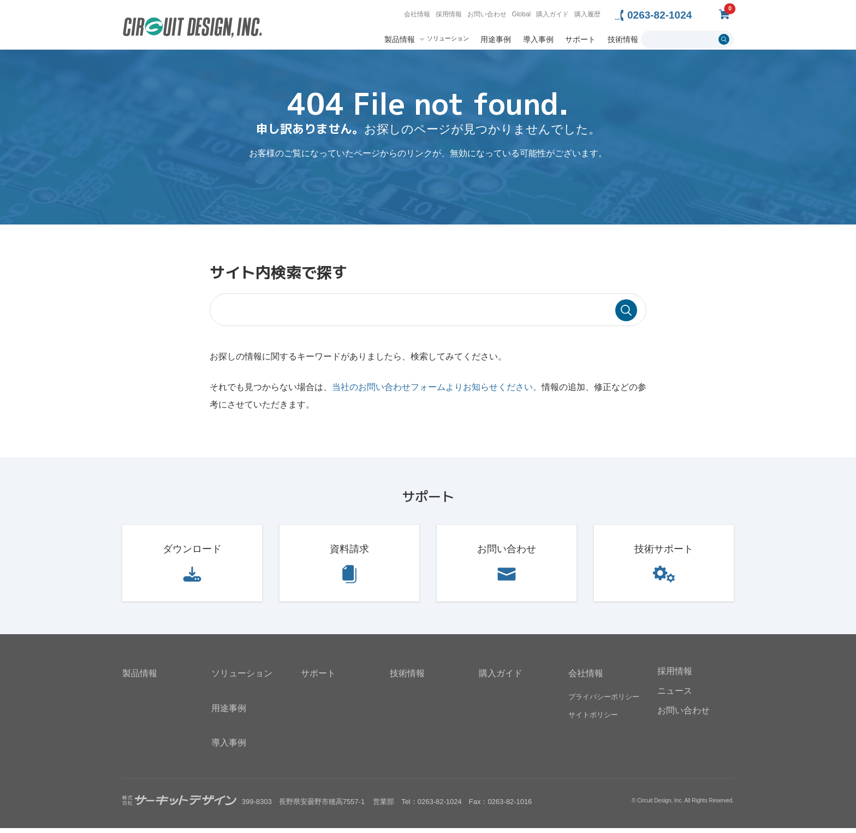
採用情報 (449, 14)
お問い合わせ (487, 14)
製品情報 (399, 39)
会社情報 (417, 14)
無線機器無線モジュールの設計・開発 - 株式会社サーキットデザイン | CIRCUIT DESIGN (192, 28)
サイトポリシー (593, 719)
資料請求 (349, 553)
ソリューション (448, 39)
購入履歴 (587, 14)
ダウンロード (192, 553)
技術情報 (623, 39)
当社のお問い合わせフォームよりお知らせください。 (437, 392)
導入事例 (538, 39)
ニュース (674, 695)
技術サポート (663, 553)
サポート (580, 39)
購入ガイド (552, 14)
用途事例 (495, 39)
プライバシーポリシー (603, 701)
